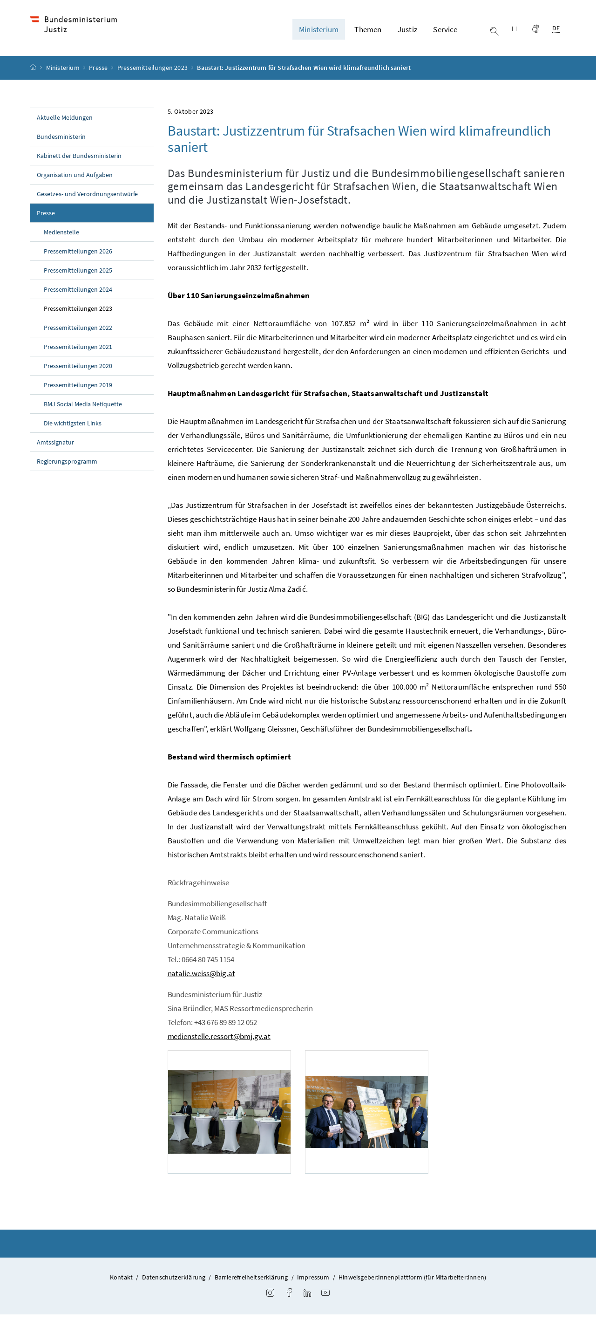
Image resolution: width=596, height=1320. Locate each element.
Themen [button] (367, 32)
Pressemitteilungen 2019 (78, 390)
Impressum (313, 1283)
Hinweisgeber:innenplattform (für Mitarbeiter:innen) (412, 1283)
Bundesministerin (61, 142)
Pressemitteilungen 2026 (78, 257)
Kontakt (121, 1283)
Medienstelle (61, 237)
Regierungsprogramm (67, 467)
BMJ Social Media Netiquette (83, 409)
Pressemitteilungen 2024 (78, 295)
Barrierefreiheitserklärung (251, 1283)
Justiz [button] (407, 32)
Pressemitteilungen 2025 (78, 276)
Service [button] (445, 32)
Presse (99, 73)
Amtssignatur (55, 448)
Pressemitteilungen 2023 (153, 73)
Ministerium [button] (319, 32)
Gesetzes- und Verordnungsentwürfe (87, 199)
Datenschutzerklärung (174, 1283)
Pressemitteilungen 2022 (78, 333)
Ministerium (63, 73)
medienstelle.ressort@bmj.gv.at (219, 1042)
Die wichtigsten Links (73, 428)
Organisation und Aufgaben (75, 180)
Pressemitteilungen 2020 (78, 371)
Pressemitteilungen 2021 (78, 352)
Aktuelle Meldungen (65, 123)
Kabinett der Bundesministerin (79, 161)
